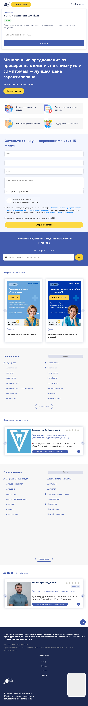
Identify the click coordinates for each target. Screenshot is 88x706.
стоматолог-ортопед (51, 591)
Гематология (52, 393)
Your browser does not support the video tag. (76, 684)
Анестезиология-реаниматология (19, 388)
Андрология (11, 378)
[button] (22, 201)
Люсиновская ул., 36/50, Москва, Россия (50, 451)
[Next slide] (83, 310)
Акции (44, 670)
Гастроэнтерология (55, 388)
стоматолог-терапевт (68, 591)
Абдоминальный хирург (17, 479)
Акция (10, 330)
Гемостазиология (54, 398)
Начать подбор (21, 4)
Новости (44, 675)
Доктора (44, 661)
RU (80, 4)
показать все (44, 406)
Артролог (51, 489)
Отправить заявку (44, 225)
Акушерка (10, 489)
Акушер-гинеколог (14, 484)
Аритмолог (52, 484)
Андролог (10, 509)
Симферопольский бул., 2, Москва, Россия (50, 604)
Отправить (44, 43)
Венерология (52, 373)
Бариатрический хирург (58, 494)
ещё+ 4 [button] (65, 438)
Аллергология (11, 368)
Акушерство (11, 363)
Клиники (44, 666)
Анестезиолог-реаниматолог (60, 479)
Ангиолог (10, 504)
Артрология (11, 398)
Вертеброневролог (56, 514)
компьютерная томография (56, 435)
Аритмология (11, 393)
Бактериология (53, 363)
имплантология (38, 435)
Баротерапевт (53, 499)
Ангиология (10, 373)
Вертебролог (53, 509)
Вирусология (52, 383)
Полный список (19, 273)
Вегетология (52, 368)
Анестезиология (12, 383)
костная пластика (39, 438)
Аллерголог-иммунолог (16, 499)
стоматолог (37, 591)
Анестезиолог (12, 514)
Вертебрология (53, 378)
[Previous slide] (5, 310)
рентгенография (54, 438)
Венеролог (52, 504)
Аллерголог (11, 494)
